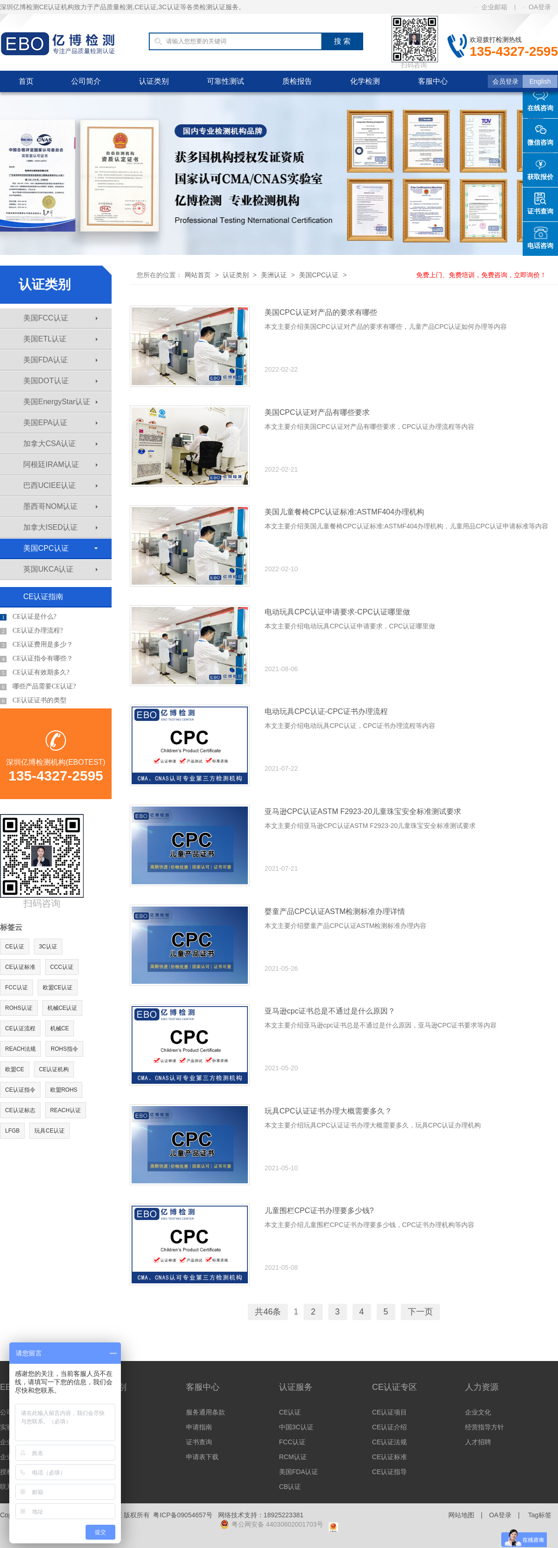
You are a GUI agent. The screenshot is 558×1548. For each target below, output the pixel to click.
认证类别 (154, 81)
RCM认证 (293, 1457)
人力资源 (481, 1387)
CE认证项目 (389, 1412)
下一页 (420, 1311)
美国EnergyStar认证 (60, 402)
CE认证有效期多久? (34, 672)
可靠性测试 (225, 81)
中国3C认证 (296, 1427)
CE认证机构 (54, 1069)
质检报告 (297, 81)
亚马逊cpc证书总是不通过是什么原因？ (330, 1011)
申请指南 (199, 1427)
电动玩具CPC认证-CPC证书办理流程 (326, 711)
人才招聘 (478, 1442)
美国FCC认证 (60, 318)
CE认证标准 (20, 967)
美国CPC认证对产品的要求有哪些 (321, 312)
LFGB (12, 1131)
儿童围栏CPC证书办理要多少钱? (319, 1210)
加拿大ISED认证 (60, 527)
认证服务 (295, 1387)
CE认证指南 (43, 597)
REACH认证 (65, 1110)
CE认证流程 (20, 1028)
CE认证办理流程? (31, 630)
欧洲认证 (106, 1412)
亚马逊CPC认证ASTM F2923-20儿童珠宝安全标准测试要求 (363, 811)
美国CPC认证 (60, 548)
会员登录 (505, 81)
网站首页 (198, 275)
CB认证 (290, 1486)
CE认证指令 (20, 1090)
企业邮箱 (491, 7)
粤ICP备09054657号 (183, 1515)
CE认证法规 (389, 1442)
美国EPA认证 (60, 423)
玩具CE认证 (49, 1131)
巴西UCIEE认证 (60, 485)
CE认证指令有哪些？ (36, 658)
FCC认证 (16, 987)
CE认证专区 (394, 1387)
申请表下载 (202, 1457)
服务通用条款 (205, 1412)
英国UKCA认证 (60, 569)
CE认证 (14, 946)
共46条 (268, 1311)
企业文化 (478, 1412)
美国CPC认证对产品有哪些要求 (317, 412)
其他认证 (106, 1457)
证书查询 (199, 1442)
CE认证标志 (20, 1110)
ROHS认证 (19, 1008)
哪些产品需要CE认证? (38, 686)
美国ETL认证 (60, 339)
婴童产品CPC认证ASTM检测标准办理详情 (335, 911)
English (540, 81)
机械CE (59, 1028)
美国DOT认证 (60, 381)
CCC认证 (61, 967)
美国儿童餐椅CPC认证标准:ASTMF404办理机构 (344, 512)
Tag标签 (539, 1515)
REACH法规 (20, 1049)
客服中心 (433, 81)
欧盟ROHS (64, 1090)
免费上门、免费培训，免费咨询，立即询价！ (481, 275)
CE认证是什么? (28, 617)
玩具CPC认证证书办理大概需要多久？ (328, 1111)
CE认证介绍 (389, 1427)
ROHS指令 (64, 1049)
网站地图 (461, 1515)
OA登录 (537, 7)
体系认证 (106, 1471)
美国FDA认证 (60, 360)
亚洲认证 (106, 1442)
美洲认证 (274, 275)
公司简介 (86, 81)
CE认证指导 (389, 1471)
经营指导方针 (484, 1427)
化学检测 (365, 81)
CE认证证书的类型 (33, 700)
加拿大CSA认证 (60, 443)
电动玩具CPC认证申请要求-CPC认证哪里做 (337, 612)
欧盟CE (14, 1069)
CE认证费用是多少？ (36, 644)
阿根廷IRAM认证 (60, 464)
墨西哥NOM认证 (60, 506)
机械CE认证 (62, 1008)
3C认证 (48, 946)
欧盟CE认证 (58, 987)
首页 (26, 81)
